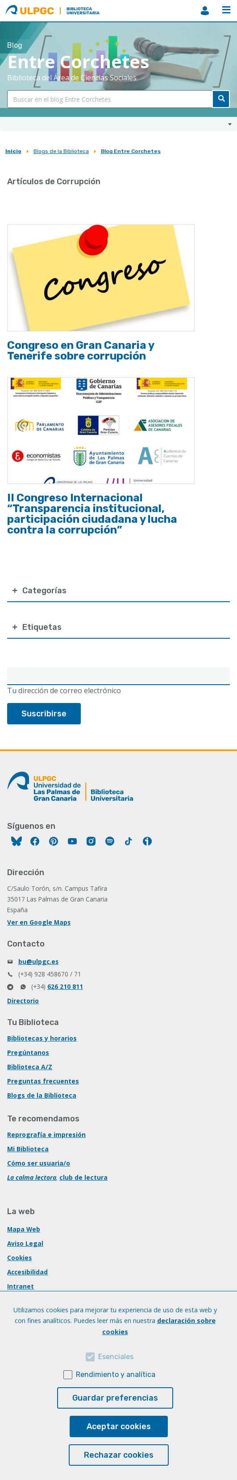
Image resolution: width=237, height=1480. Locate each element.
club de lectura (83, 1177)
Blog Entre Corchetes (131, 151)
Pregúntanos (28, 1052)
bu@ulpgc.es (38, 961)
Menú (226, 9)
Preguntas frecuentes (43, 1081)
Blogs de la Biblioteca (61, 151)
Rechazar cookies (119, 1455)
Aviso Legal (25, 1243)
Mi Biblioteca (28, 1149)
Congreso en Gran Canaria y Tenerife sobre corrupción (80, 350)
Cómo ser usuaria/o (38, 1163)
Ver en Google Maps (39, 922)
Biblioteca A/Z (29, 1066)
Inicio (13, 151)
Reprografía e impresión (46, 1134)
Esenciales (115, 1356)
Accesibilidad (27, 1272)
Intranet (20, 1286)
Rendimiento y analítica (115, 1374)
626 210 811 (65, 986)
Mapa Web (23, 1229)
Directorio (23, 1000)
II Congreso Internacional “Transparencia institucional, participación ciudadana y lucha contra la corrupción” (92, 513)
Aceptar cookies (119, 1426)
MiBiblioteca (205, 10)
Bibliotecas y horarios (42, 1038)
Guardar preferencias (115, 1398)
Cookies (19, 1257)
